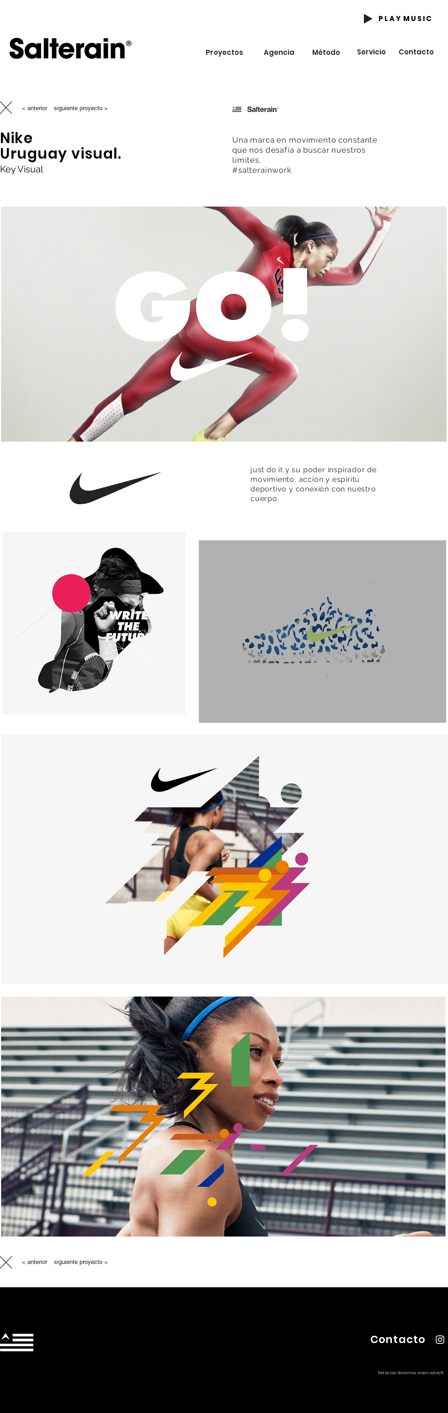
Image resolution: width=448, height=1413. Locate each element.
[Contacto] (416, 52)
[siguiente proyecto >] (81, 108)
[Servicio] (371, 52)
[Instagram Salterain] (440, 1339)
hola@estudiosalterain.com (19, 1376)
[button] (398, 1339)
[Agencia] (279, 52)
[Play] (368, 18)
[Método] (326, 52)
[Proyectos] (224, 52)
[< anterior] (34, 108)
